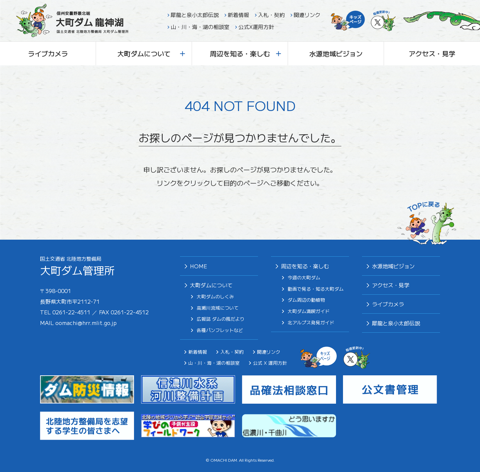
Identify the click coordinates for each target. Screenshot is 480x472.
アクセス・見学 (432, 53)
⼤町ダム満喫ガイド (309, 311)
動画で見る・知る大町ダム (316, 289)
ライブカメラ (48, 53)
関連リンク (307, 14)
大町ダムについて (151, 53)
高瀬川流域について (218, 308)
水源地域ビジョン (336, 53)
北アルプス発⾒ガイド (311, 322)
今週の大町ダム (304, 277)
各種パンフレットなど (220, 330)
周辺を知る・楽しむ (245, 53)
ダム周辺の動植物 (306, 300)
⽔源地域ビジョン (393, 266)
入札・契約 (271, 14)
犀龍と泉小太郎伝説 (195, 14)
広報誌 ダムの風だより (221, 319)
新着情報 (238, 14)
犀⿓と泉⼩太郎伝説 (396, 323)
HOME (198, 266)
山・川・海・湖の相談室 (200, 26)
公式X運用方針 (256, 26)
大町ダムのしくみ (215, 296)
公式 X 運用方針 (270, 362)
